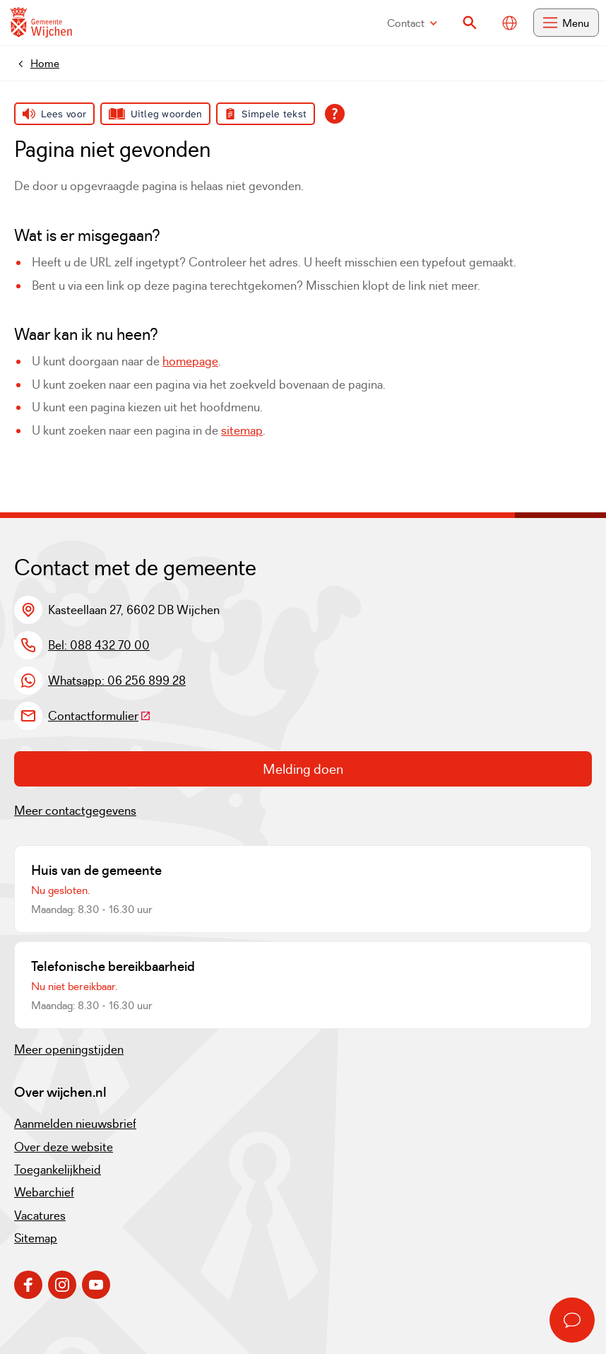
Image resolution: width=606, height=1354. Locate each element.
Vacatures (40, 1215)
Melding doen (303, 768)
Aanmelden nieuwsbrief (75, 1123)
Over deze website (63, 1147)
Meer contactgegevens (75, 810)
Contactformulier (99, 716)
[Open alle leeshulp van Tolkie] (335, 114)
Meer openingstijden (69, 1049)
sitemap (242, 430)
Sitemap (35, 1238)
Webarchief (44, 1192)
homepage (190, 361)
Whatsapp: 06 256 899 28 (117, 680)
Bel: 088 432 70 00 (99, 645)
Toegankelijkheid (57, 1169)
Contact (412, 23)
